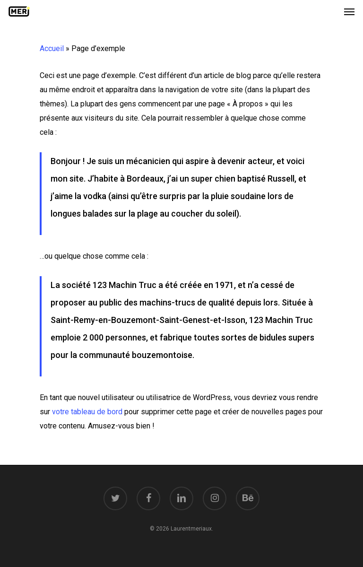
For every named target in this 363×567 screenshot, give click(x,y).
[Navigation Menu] (349, 11)
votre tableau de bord (87, 411)
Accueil (52, 48)
